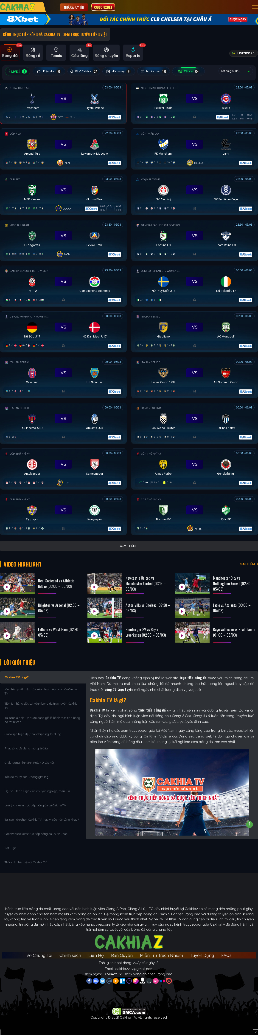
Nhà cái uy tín (74, 7)
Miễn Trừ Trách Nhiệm (161, 955)
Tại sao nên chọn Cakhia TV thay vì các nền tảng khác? (42, 819)
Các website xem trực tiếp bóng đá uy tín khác (36, 834)
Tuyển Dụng (202, 955)
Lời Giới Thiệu (19, 662)
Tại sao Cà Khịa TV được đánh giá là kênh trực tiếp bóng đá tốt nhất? (42, 720)
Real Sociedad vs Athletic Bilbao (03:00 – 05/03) (56, 583)
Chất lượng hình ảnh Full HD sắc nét (29, 762)
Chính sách (70, 955)
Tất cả (188, 71)
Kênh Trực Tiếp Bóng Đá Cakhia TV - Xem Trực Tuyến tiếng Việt (55, 34)
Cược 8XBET (103, 7)
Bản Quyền (122, 955)
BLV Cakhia (84, 71)
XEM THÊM (247, 564)
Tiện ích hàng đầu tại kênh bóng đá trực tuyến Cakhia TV (41, 705)
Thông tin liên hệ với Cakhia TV (26, 862)
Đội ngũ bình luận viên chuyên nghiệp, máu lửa (37, 791)
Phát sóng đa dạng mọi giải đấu (26, 748)
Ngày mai (153, 71)
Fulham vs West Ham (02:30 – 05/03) (59, 632)
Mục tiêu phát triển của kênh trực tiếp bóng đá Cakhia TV (41, 691)
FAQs (226, 955)
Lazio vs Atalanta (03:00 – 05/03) (232, 607)
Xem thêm (128, 545)
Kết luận (10, 848)
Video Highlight (23, 564)
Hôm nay (118, 71)
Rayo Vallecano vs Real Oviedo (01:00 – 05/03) (234, 632)
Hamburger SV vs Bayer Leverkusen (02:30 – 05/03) (146, 632)
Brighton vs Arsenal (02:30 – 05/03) (59, 607)
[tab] (10, 53)
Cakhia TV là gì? (17, 677)
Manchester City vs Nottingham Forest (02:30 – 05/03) (233, 583)
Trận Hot (49, 71)
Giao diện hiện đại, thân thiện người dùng (33, 734)
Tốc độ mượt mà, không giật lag (26, 777)
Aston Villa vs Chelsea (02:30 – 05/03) (148, 607)
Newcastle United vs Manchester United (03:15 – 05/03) (146, 583)
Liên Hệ (96, 955)
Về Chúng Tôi (39, 955)
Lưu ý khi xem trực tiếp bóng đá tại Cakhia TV (35, 805)
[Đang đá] (63, 102)
